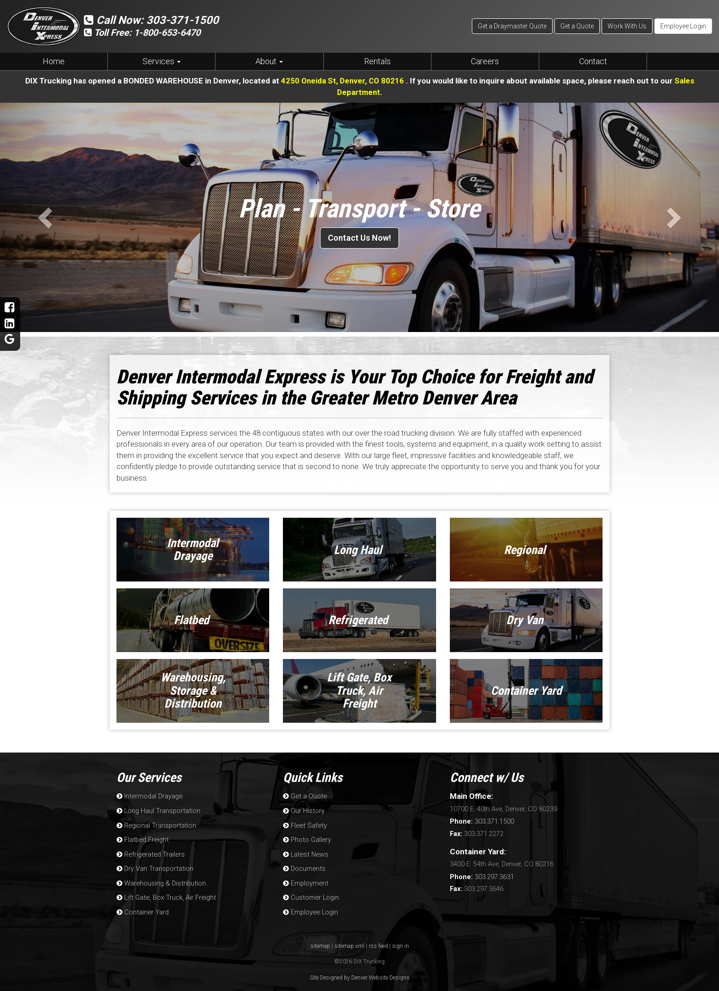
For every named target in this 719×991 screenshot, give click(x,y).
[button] (43, 217)
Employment (305, 880)
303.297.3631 (482, 876)
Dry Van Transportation (154, 865)
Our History (303, 810)
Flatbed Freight (141, 838)
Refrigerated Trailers (149, 852)
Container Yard (141, 908)
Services (162, 61)
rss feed (378, 941)
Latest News (304, 852)
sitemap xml (349, 941)
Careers (485, 61)
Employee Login (683, 26)
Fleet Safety (303, 824)
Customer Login (310, 893)
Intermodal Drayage (148, 796)
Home (54, 61)
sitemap (320, 941)
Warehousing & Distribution (160, 880)
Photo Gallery (306, 838)
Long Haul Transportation (157, 810)
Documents (303, 865)
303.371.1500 (482, 821)
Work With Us (627, 26)
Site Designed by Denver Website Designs (359, 973)
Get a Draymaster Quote (512, 26)
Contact (593, 61)
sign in (400, 941)
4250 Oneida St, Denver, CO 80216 (343, 80)
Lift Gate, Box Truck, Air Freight (164, 893)
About (269, 61)
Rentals (377, 61)
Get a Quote (577, 26)
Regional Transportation (155, 824)
